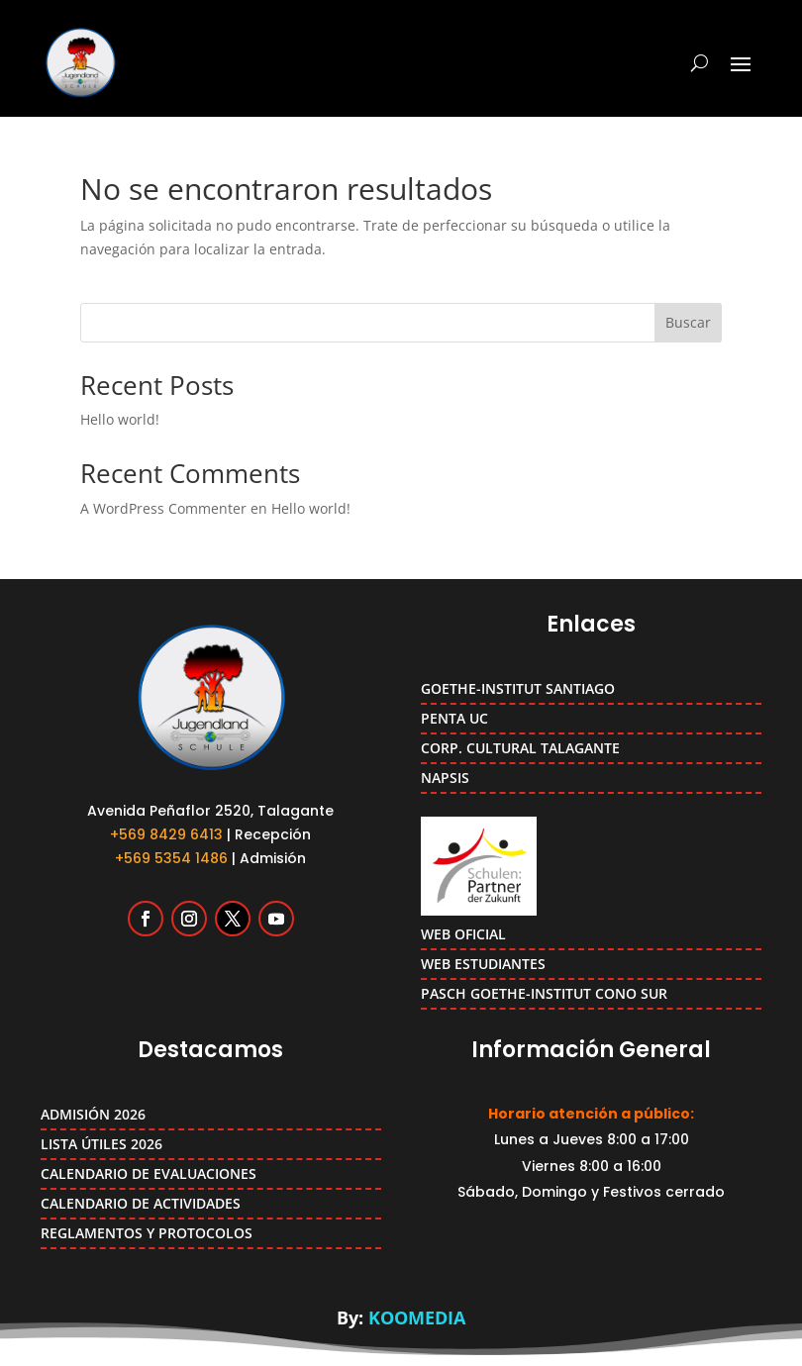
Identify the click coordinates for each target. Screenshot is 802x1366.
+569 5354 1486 (171, 858)
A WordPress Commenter (163, 508)
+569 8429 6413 (166, 834)
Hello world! (119, 419)
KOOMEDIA (416, 1317)
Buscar (688, 322)
